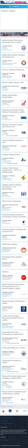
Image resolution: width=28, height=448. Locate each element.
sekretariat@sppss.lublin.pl (7, 294)
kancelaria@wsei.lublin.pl (6, 160)
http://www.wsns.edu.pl (6, 385)
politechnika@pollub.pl (6, 250)
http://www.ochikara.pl (6, 223)
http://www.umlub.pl (5, 355)
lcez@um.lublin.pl (5, 195)
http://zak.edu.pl (5, 90)
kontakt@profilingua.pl (6, 265)
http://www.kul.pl (5, 134)
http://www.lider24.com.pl (6, 239)
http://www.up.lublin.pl (6, 370)
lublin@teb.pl (4, 309)
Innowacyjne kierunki (6, 423)
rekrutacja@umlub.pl (6, 354)
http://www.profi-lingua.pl (6, 266)
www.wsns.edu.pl (5, 384)
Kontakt (2, 440)
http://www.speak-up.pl (6, 279)
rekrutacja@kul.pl (5, 133)
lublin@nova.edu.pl (5, 208)
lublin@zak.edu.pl (5, 88)
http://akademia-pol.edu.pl (7, 49)
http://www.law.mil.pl (6, 149)
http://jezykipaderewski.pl (6, 77)
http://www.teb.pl (5, 310)
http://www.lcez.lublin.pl (6, 196)
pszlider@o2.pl (4, 237)
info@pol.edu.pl (5, 48)
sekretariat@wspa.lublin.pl (7, 400)
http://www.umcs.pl (5, 341)
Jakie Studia (4, 420)
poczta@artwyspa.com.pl (6, 178)
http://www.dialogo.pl (6, 104)
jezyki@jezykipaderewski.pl (7, 76)
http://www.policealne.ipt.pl (7, 119)
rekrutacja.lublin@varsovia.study (8, 326)
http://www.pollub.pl (5, 251)
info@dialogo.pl (5, 103)
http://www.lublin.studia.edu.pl (7, 327)
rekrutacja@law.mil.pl (6, 148)
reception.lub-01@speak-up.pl (7, 278)
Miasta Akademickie (6, 418)
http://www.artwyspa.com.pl (7, 179)
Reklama (6, 440)
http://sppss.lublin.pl (5, 296)
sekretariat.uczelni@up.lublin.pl (7, 368)
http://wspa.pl (4, 401)
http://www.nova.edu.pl (6, 210)
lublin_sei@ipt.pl (5, 118)
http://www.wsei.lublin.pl (6, 162)
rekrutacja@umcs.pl (5, 340)
